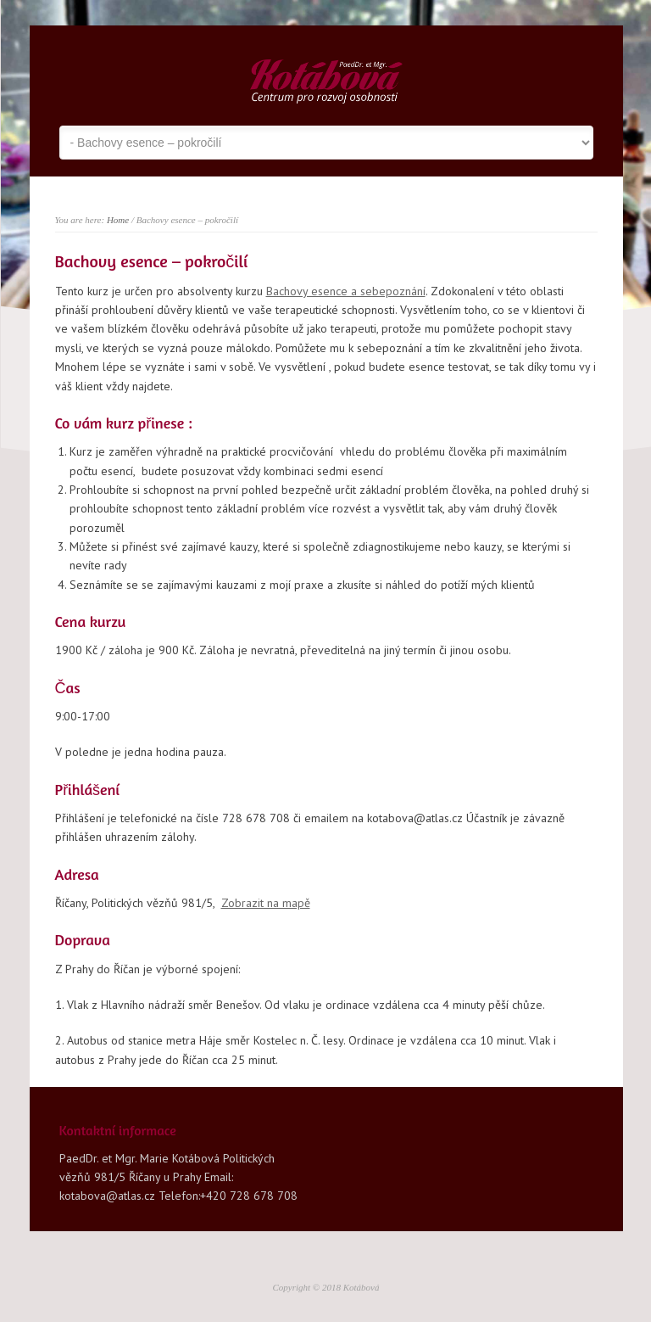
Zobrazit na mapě (265, 902)
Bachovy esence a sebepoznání (346, 291)
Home (118, 220)
